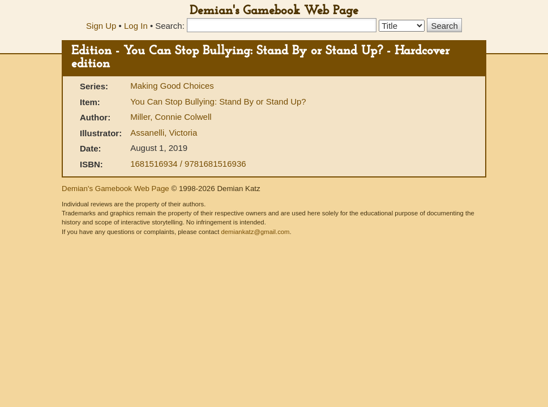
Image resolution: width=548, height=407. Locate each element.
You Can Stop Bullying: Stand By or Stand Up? (218, 101)
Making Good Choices (172, 85)
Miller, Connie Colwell (170, 117)
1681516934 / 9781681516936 (188, 163)
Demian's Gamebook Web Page (274, 11)
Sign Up (101, 26)
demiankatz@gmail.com (255, 231)
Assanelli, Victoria (163, 132)
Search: (170, 26)
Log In (136, 26)
